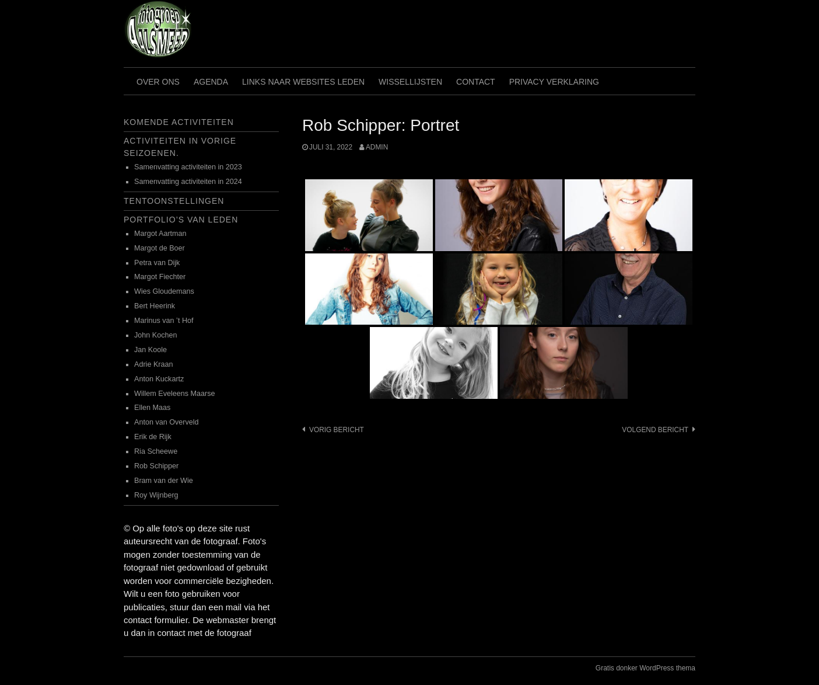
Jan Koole (150, 350)
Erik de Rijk (153, 437)
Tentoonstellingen (174, 201)
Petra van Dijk (157, 263)
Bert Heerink (154, 306)
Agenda (211, 81)
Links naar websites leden (303, 81)
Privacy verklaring (554, 81)
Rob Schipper (156, 466)
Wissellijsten (410, 81)
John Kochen (155, 335)
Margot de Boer (159, 248)
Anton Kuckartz (159, 379)
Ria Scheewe (155, 451)
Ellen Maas (152, 408)
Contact (475, 81)
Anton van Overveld (166, 422)
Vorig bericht (336, 430)
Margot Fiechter (160, 277)
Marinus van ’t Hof (164, 321)
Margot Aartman (160, 234)
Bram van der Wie (163, 481)
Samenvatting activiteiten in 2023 (188, 167)
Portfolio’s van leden (181, 219)
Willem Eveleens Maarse (174, 394)
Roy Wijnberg (156, 495)
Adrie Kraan (153, 364)
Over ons (158, 81)
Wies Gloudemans (164, 291)
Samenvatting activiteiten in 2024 (188, 182)
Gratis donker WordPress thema (645, 668)
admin (377, 147)
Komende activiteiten (179, 122)
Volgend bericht (655, 430)
